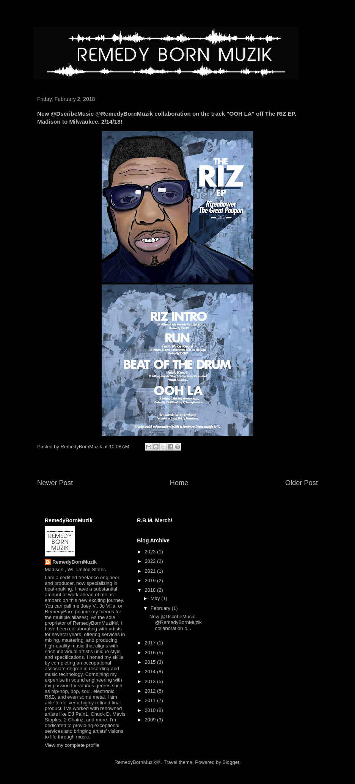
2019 (151, 580)
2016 (151, 652)
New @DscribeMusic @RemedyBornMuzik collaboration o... (175, 622)
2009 (151, 720)
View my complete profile (72, 745)
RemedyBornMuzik (74, 562)
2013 (151, 681)
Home (179, 483)
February (161, 608)
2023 (151, 552)
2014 (151, 671)
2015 (151, 662)
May (156, 598)
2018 (151, 590)
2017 (151, 643)
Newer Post (55, 483)
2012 (151, 691)
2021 (151, 571)
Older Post (301, 483)
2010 (151, 710)
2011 (151, 700)
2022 (151, 561)
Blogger (231, 762)
